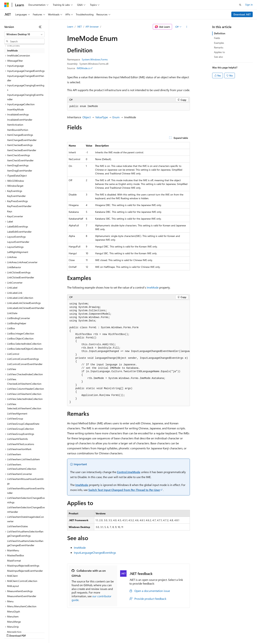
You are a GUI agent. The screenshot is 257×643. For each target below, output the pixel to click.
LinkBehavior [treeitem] (14, 267)
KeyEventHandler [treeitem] (16, 196)
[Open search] (240, 5)
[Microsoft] (6, 5)
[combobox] (24, 34)
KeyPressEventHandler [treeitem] (19, 206)
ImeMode (152, 287)
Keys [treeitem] (9, 211)
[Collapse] (40, 27)
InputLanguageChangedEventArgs (95, 552)
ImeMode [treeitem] (12, 50)
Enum (116, 117)
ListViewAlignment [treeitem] (17, 413)
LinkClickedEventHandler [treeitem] (20, 277)
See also (218, 56)
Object (86, 117)
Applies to (219, 52)
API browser (92, 26)
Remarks (218, 47)
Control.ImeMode (128, 472)
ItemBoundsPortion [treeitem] (17, 129)
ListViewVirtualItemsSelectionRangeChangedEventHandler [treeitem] (25, 543)
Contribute (64, 632)
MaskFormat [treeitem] (14, 560)
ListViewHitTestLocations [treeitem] (20, 444)
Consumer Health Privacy (102, 632)
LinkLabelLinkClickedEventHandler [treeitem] (25, 308)
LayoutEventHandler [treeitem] (18, 242)
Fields (217, 38)
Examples (219, 42)
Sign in (249, 4)
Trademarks (148, 632)
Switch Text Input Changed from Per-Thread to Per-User (124, 490)
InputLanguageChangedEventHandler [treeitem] (25, 78)
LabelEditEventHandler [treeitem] (19, 231)
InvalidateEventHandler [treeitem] (19, 119)
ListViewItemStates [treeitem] (17, 526)
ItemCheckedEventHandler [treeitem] (21, 150)
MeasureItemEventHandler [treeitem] (21, 596)
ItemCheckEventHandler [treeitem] (20, 160)
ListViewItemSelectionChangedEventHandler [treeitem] (26, 509)
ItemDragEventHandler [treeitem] (19, 170)
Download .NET (242, 14)
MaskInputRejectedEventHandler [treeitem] (25, 570)
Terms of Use (130, 632)
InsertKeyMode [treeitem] (15, 109)
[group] (128, 353)
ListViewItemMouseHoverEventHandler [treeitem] (25, 491)
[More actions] (187, 27)
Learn (70, 26)
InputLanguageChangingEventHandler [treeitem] (25, 97)
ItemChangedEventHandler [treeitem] (22, 140)
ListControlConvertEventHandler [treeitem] (24, 364)
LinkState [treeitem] (12, 313)
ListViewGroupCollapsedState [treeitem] (23, 423)
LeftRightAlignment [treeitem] (17, 252)
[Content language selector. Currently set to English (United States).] (20, 624)
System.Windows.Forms (95, 59)
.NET (79, 26)
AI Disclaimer (11, 632)
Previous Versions (32, 632)
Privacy (78, 632)
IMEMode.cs (83, 68)
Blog (48, 632)
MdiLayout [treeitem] (13, 586)
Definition (219, 33)
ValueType (101, 117)
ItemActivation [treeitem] (15, 124)
